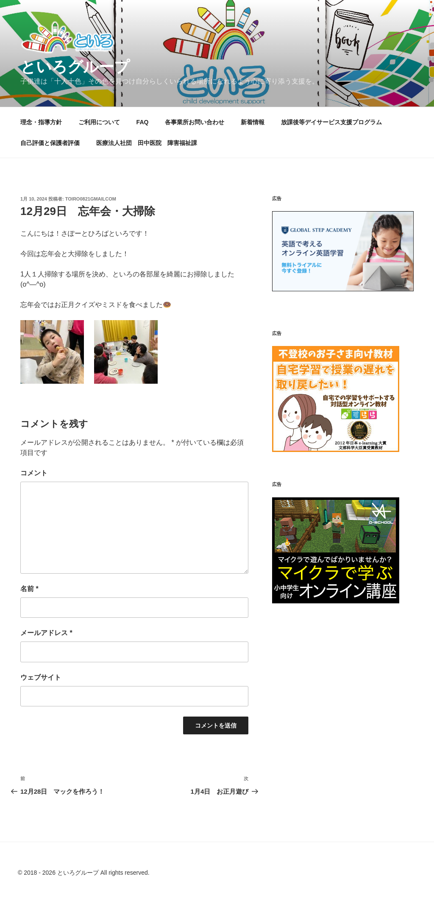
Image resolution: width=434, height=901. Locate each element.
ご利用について (99, 122)
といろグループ (75, 66)
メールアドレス (46, 632)
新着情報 (252, 122)
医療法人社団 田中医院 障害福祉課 (149, 142)
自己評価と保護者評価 (50, 142)
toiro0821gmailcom (90, 198)
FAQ (142, 122)
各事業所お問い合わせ (194, 122)
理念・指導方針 (41, 122)
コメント (33, 473)
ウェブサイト (40, 677)
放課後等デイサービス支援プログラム (331, 122)
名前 (29, 588)
